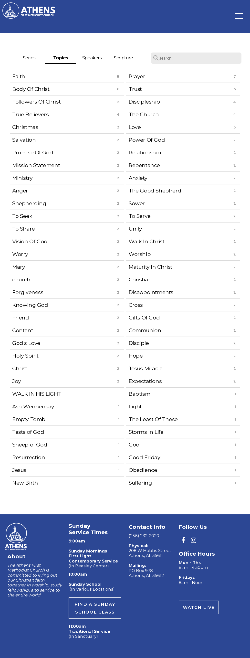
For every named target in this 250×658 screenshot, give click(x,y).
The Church (144, 114)
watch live (199, 607)
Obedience (143, 470)
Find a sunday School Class (94, 608)
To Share (23, 228)
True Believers (30, 114)
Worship (140, 254)
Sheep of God (29, 444)
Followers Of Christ (36, 101)
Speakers (92, 58)
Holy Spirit (25, 355)
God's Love (26, 343)
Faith (18, 76)
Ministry (22, 178)
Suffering (140, 482)
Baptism (139, 394)
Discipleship (144, 101)
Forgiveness (27, 292)
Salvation (24, 140)
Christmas (25, 127)
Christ (19, 368)
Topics (60, 58)
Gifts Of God (144, 317)
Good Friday (144, 457)
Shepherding (29, 203)
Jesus (19, 470)
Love (135, 127)
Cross (136, 305)
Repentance (144, 165)
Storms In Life (146, 432)
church (21, 279)
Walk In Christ (146, 241)
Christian (140, 279)
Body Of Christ (30, 89)
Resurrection (28, 457)
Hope (136, 355)
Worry (20, 254)
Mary (18, 267)
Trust (135, 89)
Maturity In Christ (150, 267)
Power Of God (147, 140)
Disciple (139, 343)
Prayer (137, 76)
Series (29, 58)
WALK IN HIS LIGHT (36, 394)
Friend (20, 317)
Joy (16, 381)
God (134, 444)
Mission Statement (36, 165)
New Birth (25, 482)
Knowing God (30, 305)
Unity (135, 228)
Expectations (145, 381)
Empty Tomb (28, 419)
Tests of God (28, 432)
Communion (145, 330)
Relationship (145, 152)
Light (135, 406)
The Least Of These (153, 419)
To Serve (140, 216)
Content (22, 330)
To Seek (22, 216)
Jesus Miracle (146, 368)
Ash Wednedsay (33, 406)
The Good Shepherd (155, 190)
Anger (20, 190)
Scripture (123, 58)
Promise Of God (32, 152)
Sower (137, 203)
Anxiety (138, 178)
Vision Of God (30, 241)
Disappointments (151, 292)
